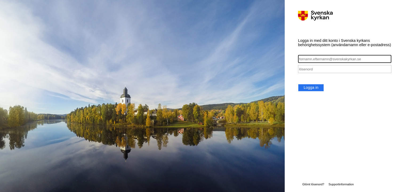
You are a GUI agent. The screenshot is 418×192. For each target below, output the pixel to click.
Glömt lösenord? (313, 184)
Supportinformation (341, 184)
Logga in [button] (311, 87)
